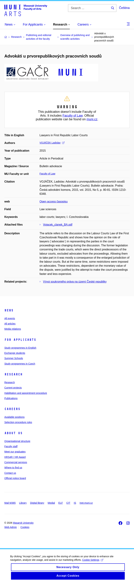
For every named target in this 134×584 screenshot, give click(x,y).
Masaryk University (23, 522)
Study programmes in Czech (19, 363)
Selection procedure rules (18, 422)
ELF (60, 502)
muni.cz (92, 119)
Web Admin (10, 527)
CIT (68, 502)
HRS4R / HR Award (15, 457)
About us (13, 433)
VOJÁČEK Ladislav (52, 142)
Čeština (124, 8)
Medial (51, 502)
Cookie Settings (93, 564)
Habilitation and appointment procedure (25, 393)
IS (75, 502)
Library (23, 502)
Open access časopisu (54, 201)
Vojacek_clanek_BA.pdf (57, 224)
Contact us (10, 473)
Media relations (12, 328)
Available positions (14, 417)
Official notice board (15, 478)
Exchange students (14, 353)
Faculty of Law (72, 115)
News (8, 310)
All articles (10, 323)
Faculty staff (10, 446)
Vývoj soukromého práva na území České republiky (75, 281)
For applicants (20, 340)
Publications (11, 398)
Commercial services (15, 462)
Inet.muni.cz (86, 502)
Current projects (13, 387)
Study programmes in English (20, 347)
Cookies (24, 527)
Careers (12, 409)
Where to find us (13, 467)
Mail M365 (10, 502)
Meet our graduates (14, 451)
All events (9, 318)
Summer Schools (13, 358)
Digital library (37, 502)
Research (13, 374)
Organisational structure (17, 441)
